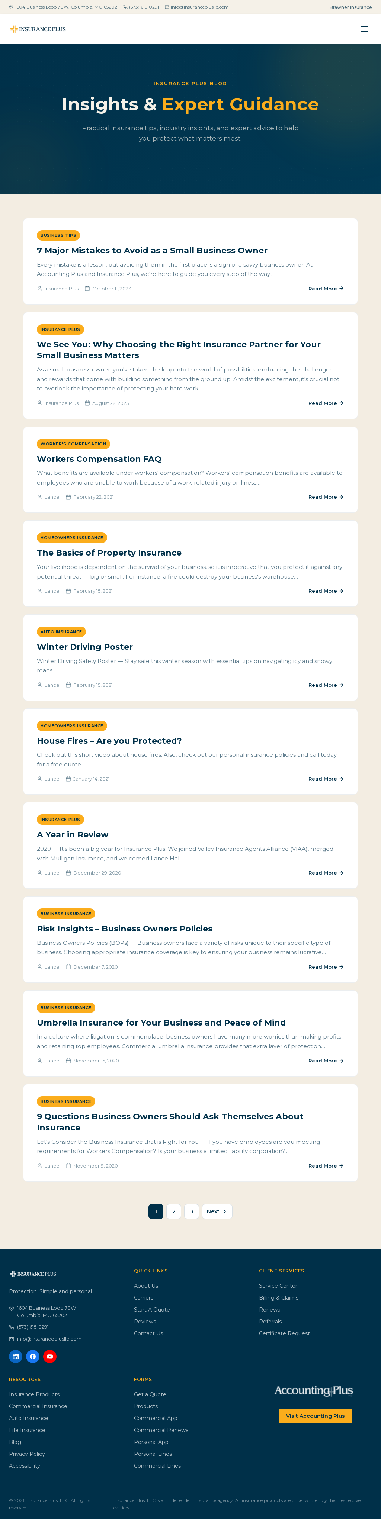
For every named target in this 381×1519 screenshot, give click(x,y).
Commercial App (155, 1418)
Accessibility (24, 1465)
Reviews (145, 1321)
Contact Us (148, 1333)
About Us (146, 1286)
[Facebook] (32, 1356)
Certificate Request (284, 1333)
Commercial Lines (157, 1465)
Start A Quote (152, 1309)
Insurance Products (34, 1394)
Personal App (151, 1442)
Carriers (143, 1297)
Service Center (278, 1286)
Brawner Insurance (351, 7)
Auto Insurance (28, 1418)
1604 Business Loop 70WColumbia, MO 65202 (42, 1311)
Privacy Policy (27, 1454)
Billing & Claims (278, 1297)
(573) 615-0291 (141, 7)
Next (217, 1211)
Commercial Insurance (38, 1406)
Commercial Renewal (162, 1430)
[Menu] (364, 29)
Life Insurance (27, 1430)
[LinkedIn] (15, 1356)
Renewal (270, 1309)
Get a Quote (150, 1394)
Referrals (270, 1321)
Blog (15, 1442)
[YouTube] (50, 1356)
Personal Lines (153, 1454)
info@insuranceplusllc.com (197, 7)
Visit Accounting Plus (315, 1416)
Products (146, 1406)
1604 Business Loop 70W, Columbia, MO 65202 (63, 7)
